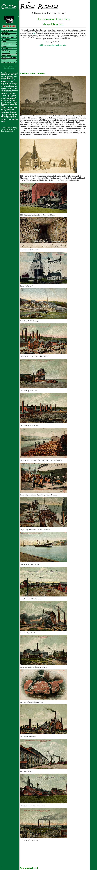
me (34, 33)
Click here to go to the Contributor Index (53, 45)
